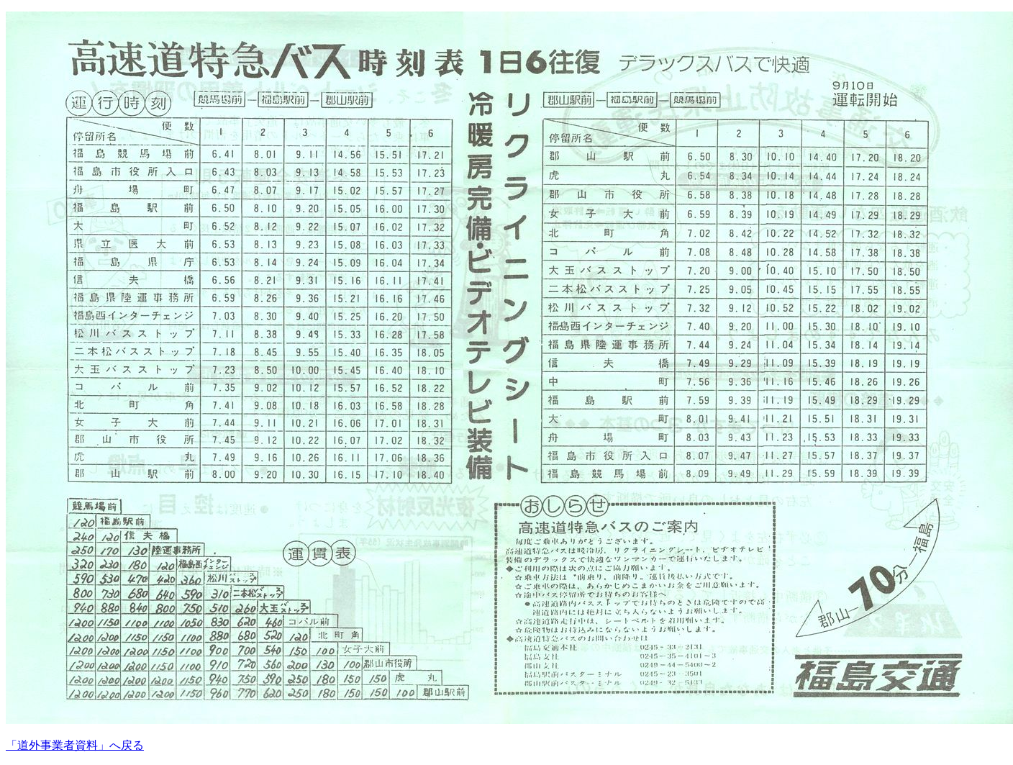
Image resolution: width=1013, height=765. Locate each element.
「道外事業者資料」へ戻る (75, 745)
